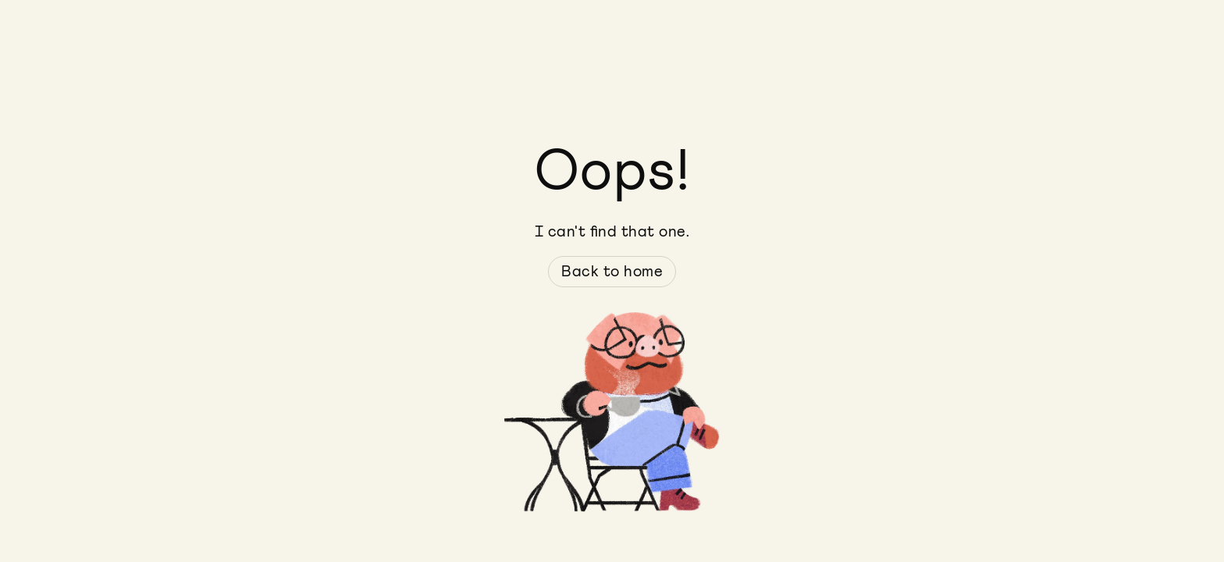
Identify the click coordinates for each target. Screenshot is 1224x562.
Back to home (612, 271)
